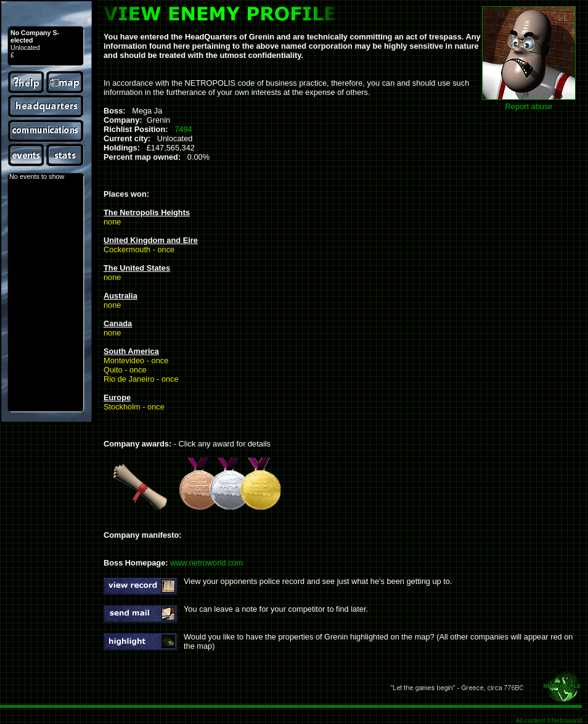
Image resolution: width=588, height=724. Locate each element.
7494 (183, 129)
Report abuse (529, 106)
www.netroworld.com (206, 562)
